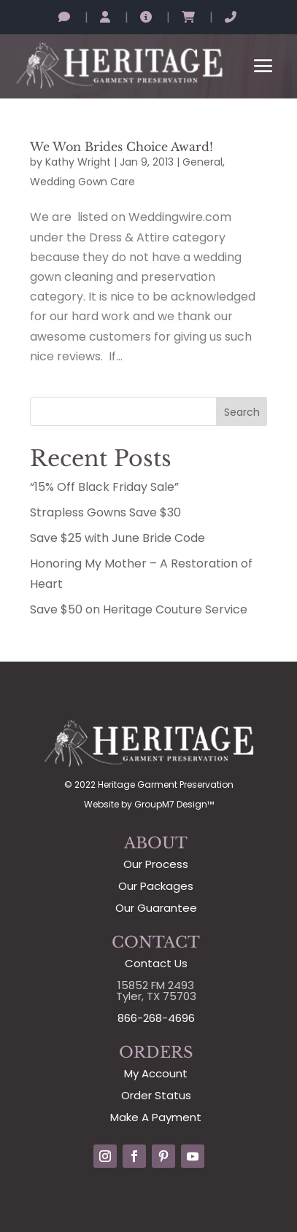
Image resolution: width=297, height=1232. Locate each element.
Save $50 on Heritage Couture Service (138, 609)
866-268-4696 (156, 1018)
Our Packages (155, 886)
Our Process (155, 864)
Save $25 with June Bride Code (117, 538)
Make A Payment (155, 1117)
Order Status (156, 1095)
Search (242, 412)
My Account (156, 1073)
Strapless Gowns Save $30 (105, 512)
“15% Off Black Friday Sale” (104, 487)
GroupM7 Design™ (174, 804)
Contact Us (156, 963)
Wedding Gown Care (82, 181)
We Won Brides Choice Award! (121, 146)
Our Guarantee (156, 907)
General (202, 162)
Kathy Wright (78, 162)
